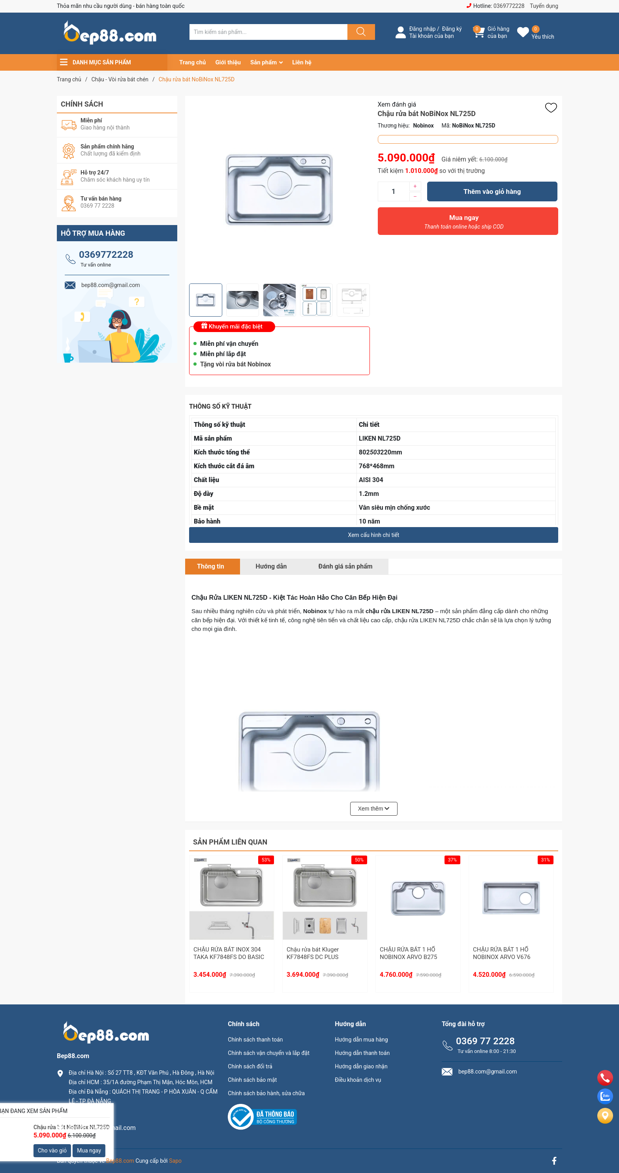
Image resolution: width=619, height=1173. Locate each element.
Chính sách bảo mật (252, 1080)
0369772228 (509, 6)
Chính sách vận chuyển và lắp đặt (269, 1053)
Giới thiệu (228, 62)
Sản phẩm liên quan (230, 842)
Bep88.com (120, 1161)
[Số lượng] (393, 191)
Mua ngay (464, 224)
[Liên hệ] (605, 1122)
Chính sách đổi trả (250, 1066)
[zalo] (605, 1102)
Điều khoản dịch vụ (358, 1080)
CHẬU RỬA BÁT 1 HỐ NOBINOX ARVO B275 (408, 953)
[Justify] (360, 32)
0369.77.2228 (88, 1114)
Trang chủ (192, 62)
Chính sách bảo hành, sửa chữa (266, 1093)
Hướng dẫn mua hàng (361, 1039)
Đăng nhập (422, 29)
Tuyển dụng (544, 6)
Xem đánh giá (397, 104)
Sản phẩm (263, 62)
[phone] (605, 1083)
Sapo (175, 1161)
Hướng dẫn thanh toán (362, 1053)
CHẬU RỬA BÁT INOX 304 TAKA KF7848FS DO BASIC (228, 953)
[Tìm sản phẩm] (268, 32)
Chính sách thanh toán (255, 1039)
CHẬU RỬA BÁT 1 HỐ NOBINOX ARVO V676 (502, 953)
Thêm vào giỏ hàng (492, 191)
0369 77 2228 (485, 1041)
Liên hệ (301, 62)
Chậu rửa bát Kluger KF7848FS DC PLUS (313, 953)
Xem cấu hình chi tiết (374, 535)
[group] (279, 190)
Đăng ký (452, 29)
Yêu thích (543, 37)
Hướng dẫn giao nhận (361, 1066)
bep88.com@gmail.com (102, 1128)
